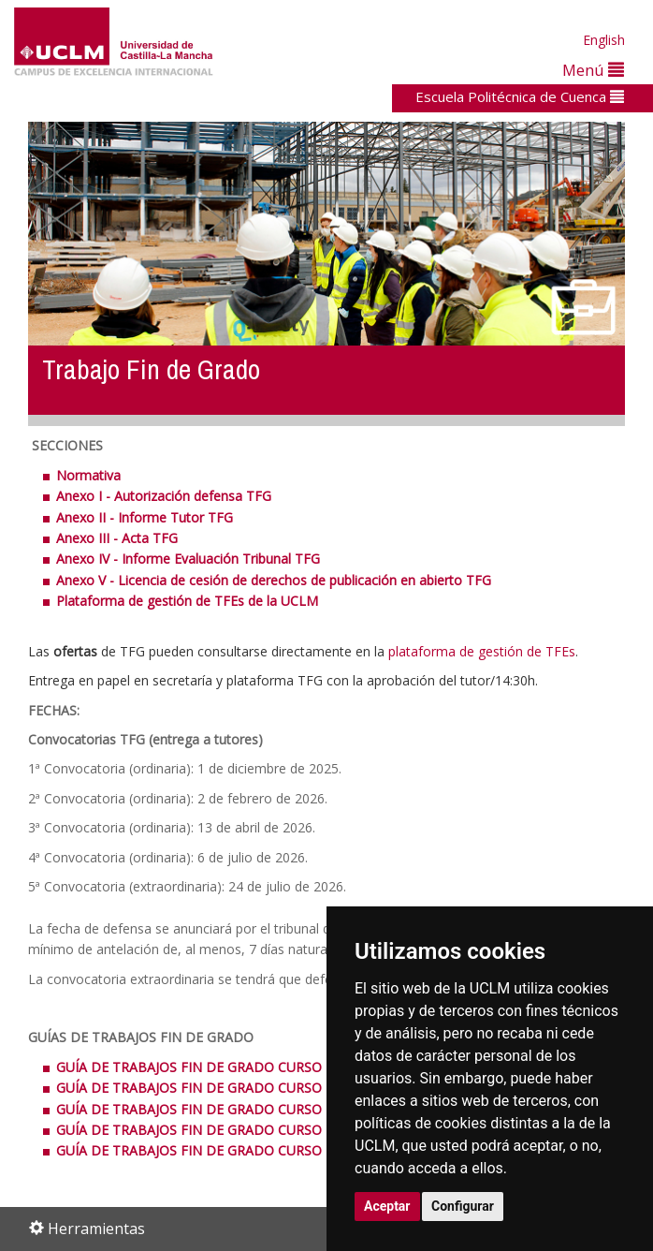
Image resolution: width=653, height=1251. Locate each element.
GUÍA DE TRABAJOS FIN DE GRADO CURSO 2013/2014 (225, 1067)
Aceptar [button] (387, 1206)
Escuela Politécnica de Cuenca (519, 96)
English (604, 40)
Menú (593, 70)
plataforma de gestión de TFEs (481, 651)
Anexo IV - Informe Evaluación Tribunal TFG (188, 558)
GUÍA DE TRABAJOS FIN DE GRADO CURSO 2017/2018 (223, 1150)
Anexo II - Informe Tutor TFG (144, 517)
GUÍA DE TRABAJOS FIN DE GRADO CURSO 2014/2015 (225, 1087)
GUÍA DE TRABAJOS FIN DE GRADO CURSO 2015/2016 (223, 1109)
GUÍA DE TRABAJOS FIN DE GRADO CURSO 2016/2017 (223, 1130)
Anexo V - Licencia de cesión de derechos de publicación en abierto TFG (273, 580)
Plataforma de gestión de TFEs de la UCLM (187, 601)
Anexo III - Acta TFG (117, 538)
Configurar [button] (462, 1206)
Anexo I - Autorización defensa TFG (163, 496)
